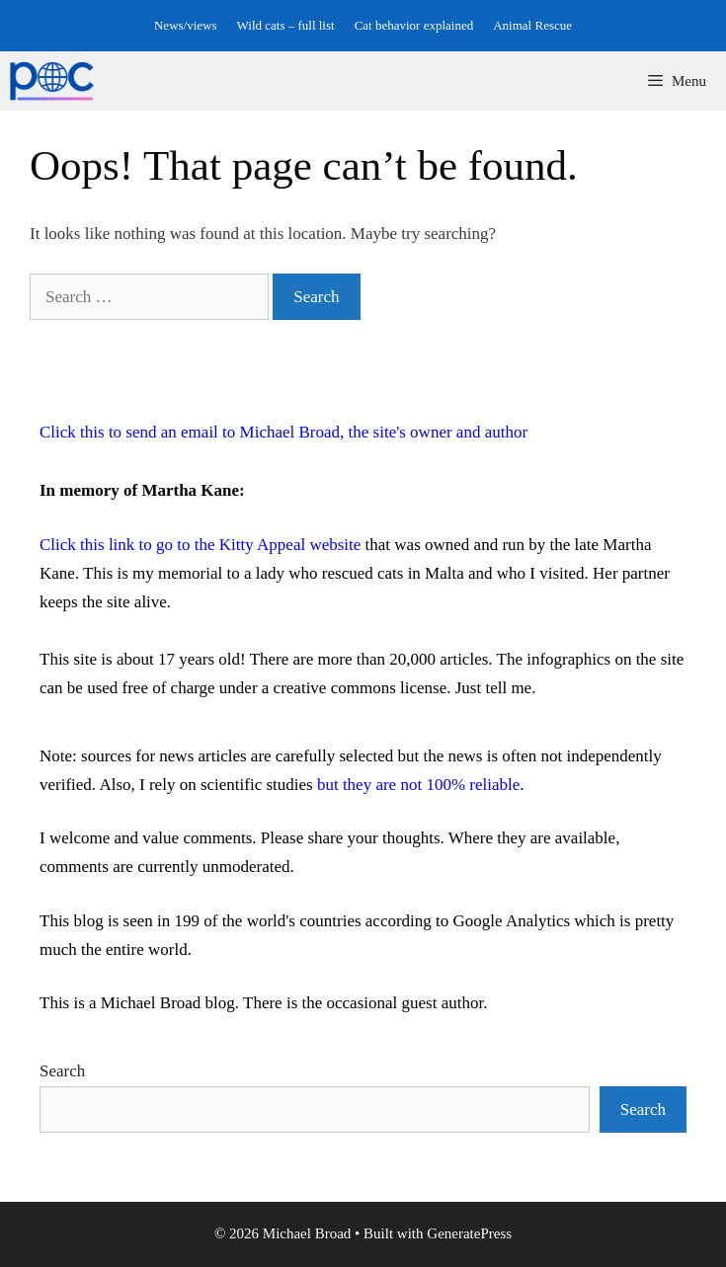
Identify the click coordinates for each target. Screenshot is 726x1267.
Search (62, 1071)
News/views (185, 25)
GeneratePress (469, 1233)
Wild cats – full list (286, 25)
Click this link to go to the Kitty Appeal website (200, 544)
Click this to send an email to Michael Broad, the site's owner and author (283, 432)
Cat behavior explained (414, 25)
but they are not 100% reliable (418, 784)
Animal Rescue (532, 25)
